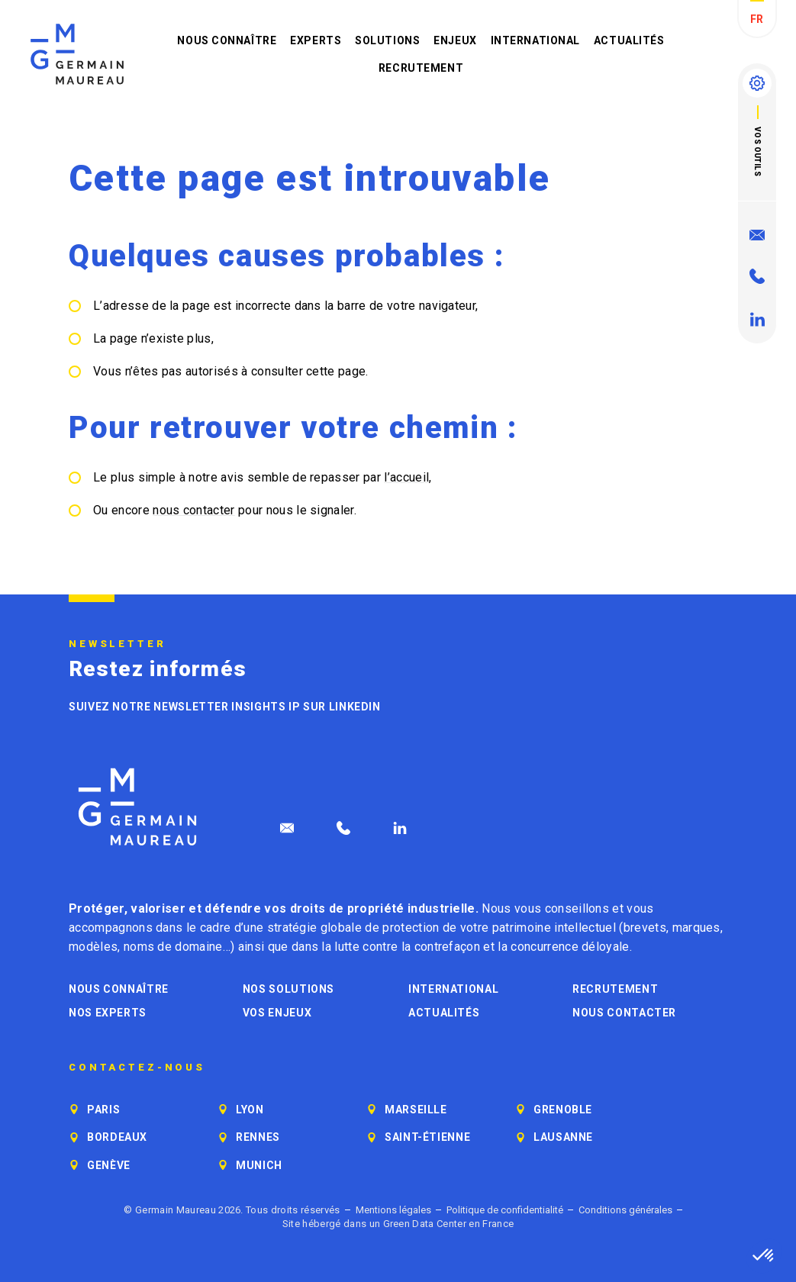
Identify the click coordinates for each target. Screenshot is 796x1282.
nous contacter (193, 510)
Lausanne (563, 1137)
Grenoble (562, 1109)
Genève (109, 1165)
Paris (103, 1109)
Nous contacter (624, 1013)
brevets (645, 927)
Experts (315, 40)
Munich (259, 1165)
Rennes (258, 1137)
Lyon (250, 1109)
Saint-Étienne (427, 1137)
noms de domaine (173, 946)
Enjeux (454, 40)
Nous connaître (226, 40)
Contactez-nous (137, 1067)
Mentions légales (393, 1210)
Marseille (416, 1109)
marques (696, 927)
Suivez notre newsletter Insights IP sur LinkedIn (225, 707)
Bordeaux (117, 1137)
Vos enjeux (277, 1013)
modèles (93, 946)
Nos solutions (288, 989)
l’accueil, (407, 477)
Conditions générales (625, 1210)
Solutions (387, 40)
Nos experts (108, 1013)
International (535, 40)
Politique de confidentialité (504, 1210)
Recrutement (421, 68)
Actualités (629, 40)
